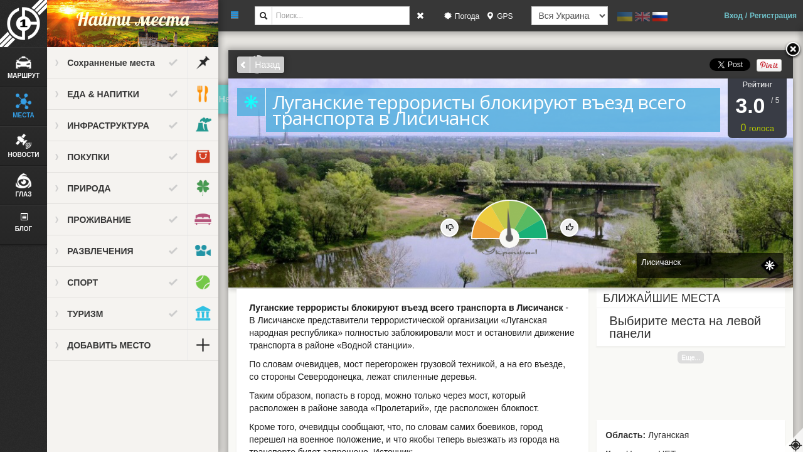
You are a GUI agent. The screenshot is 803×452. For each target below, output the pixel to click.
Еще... (691, 357)
